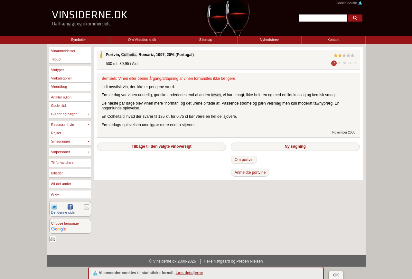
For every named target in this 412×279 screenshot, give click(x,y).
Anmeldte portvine (250, 172)
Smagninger (60, 141)
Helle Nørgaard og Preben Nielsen (233, 261)
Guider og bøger (64, 114)
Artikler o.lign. (62, 97)
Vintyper (57, 70)
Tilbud (56, 59)
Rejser (56, 133)
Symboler (78, 40)
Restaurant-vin (62, 124)
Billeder (57, 173)
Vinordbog (59, 86)
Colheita (128, 54)
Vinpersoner (60, 152)
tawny (216, 95)
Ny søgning (295, 146)
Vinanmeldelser (63, 51)
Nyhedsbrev (269, 40)
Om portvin (244, 159)
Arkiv (55, 194)
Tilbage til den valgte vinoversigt (162, 146)
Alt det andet (61, 184)
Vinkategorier (61, 78)
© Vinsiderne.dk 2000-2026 (172, 261)
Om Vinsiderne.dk (142, 40)
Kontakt (333, 40)
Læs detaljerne (189, 273)
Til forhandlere (62, 162)
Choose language (65, 223)
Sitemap (205, 40)
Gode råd (58, 105)
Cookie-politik (348, 3)
